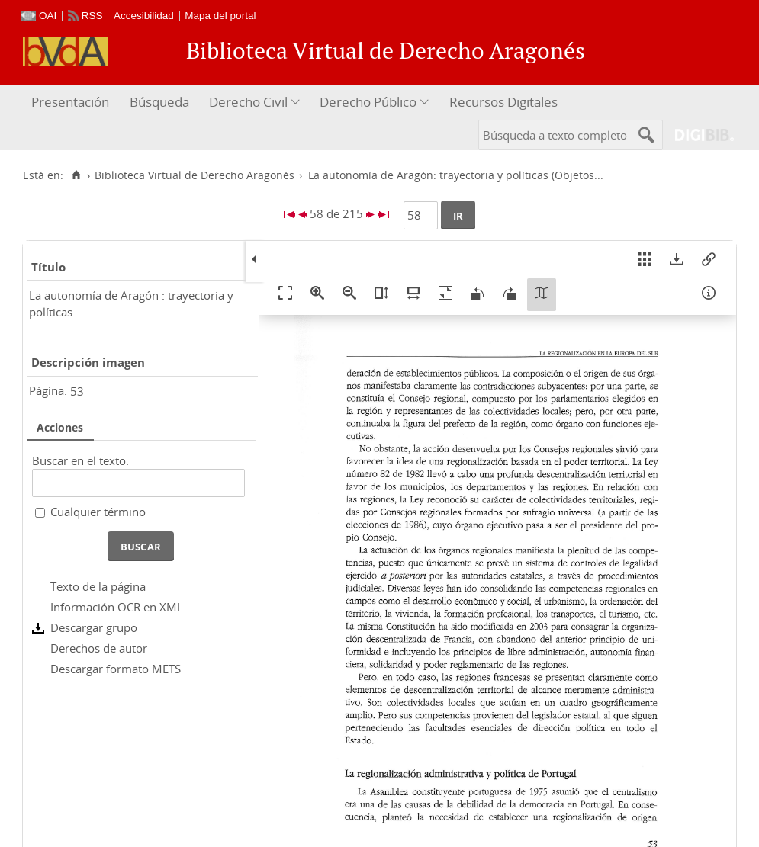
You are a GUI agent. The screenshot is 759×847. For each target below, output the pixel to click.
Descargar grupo (93, 627)
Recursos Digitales (503, 102)
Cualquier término (98, 511)
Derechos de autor (98, 648)
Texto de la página (98, 586)
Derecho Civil (248, 102)
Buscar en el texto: (80, 460)
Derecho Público (368, 102)
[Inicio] (75, 175)
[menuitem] (72, 102)
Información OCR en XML (116, 606)
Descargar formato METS (115, 668)
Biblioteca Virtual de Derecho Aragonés (194, 175)
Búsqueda (159, 102)
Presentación (70, 102)
